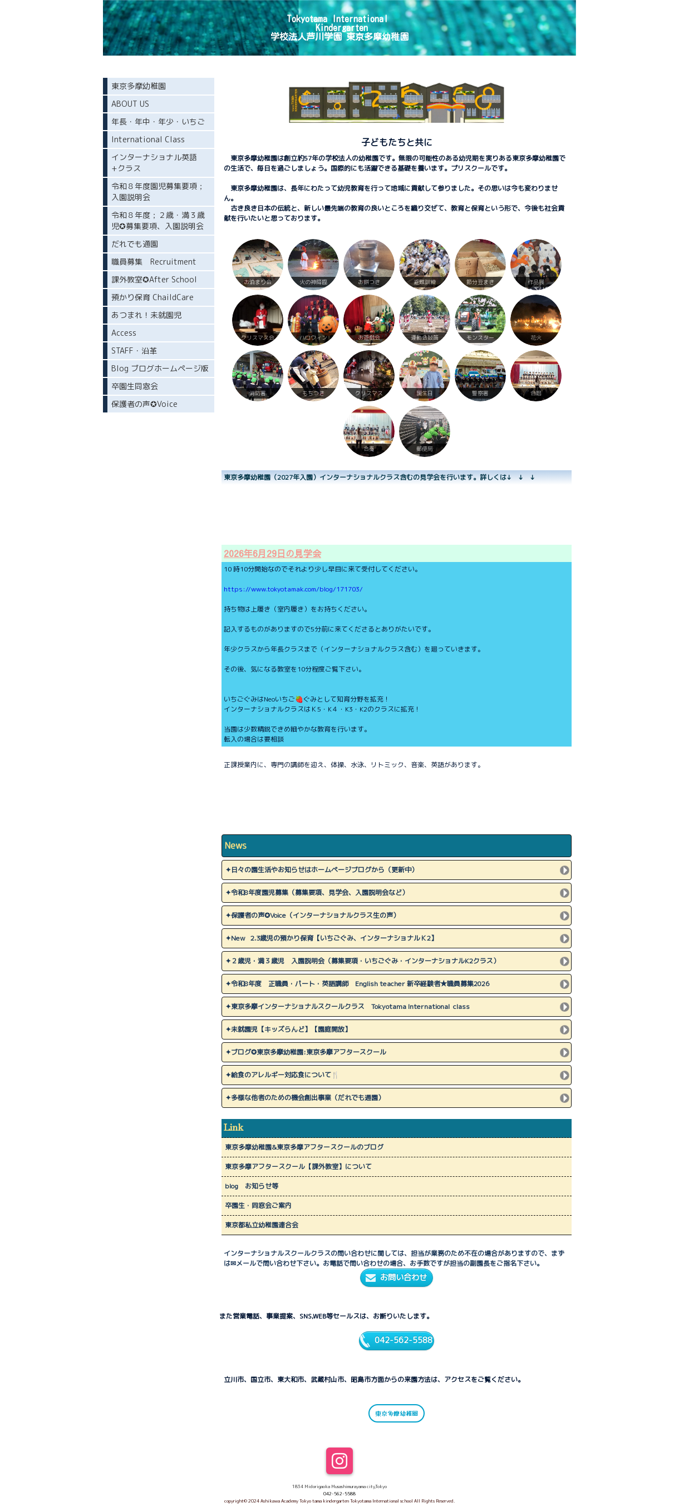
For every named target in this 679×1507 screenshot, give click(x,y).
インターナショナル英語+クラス (154, 162)
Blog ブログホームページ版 (160, 368)
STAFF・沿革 (134, 350)
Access (123, 332)
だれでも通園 (134, 243)
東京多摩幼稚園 (396, 1413)
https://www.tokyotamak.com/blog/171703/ (293, 589)
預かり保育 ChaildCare (152, 297)
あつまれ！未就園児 (146, 315)
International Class (148, 139)
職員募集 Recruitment (153, 261)
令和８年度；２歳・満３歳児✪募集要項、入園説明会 (158, 220)
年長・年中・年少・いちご (158, 121)
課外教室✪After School (154, 279)
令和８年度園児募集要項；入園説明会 (158, 191)
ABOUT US (130, 103)
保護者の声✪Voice (144, 404)
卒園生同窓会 (134, 386)
